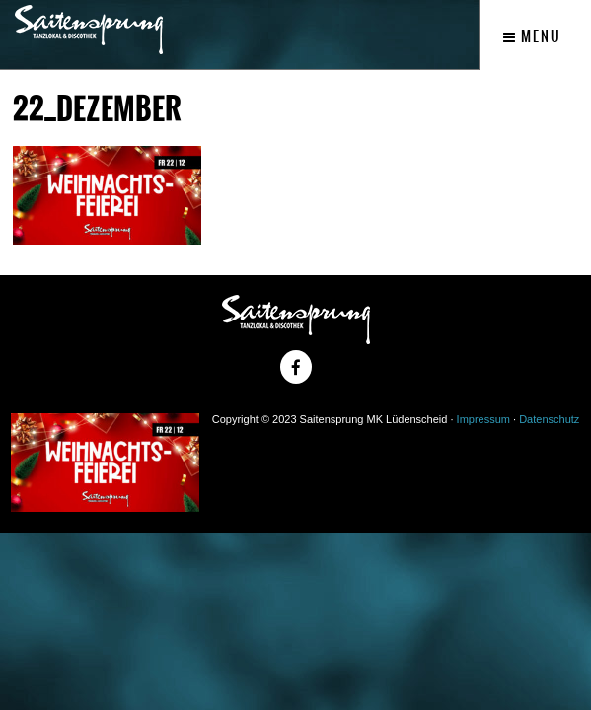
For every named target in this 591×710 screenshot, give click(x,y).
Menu (532, 36)
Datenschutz (549, 419)
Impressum (483, 419)
